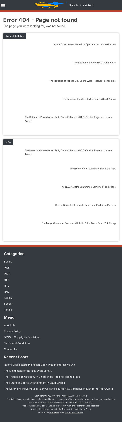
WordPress (54, 412)
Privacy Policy (12, 331)
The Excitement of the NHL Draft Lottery (28, 370)
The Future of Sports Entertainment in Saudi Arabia (34, 382)
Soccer (8, 303)
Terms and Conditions (17, 343)
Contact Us (10, 349)
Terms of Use (68, 409)
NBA (6, 279)
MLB (6, 267)
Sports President (81, 5)
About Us (9, 325)
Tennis (8, 309)
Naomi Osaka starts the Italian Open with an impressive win (39, 364)
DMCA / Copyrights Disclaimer (22, 337)
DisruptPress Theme (74, 412)
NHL (6, 291)
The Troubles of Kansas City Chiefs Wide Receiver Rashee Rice (42, 376)
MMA (7, 273)
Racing (8, 297)
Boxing (8, 261)
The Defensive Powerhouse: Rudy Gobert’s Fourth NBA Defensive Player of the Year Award (58, 388)
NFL (6, 285)
